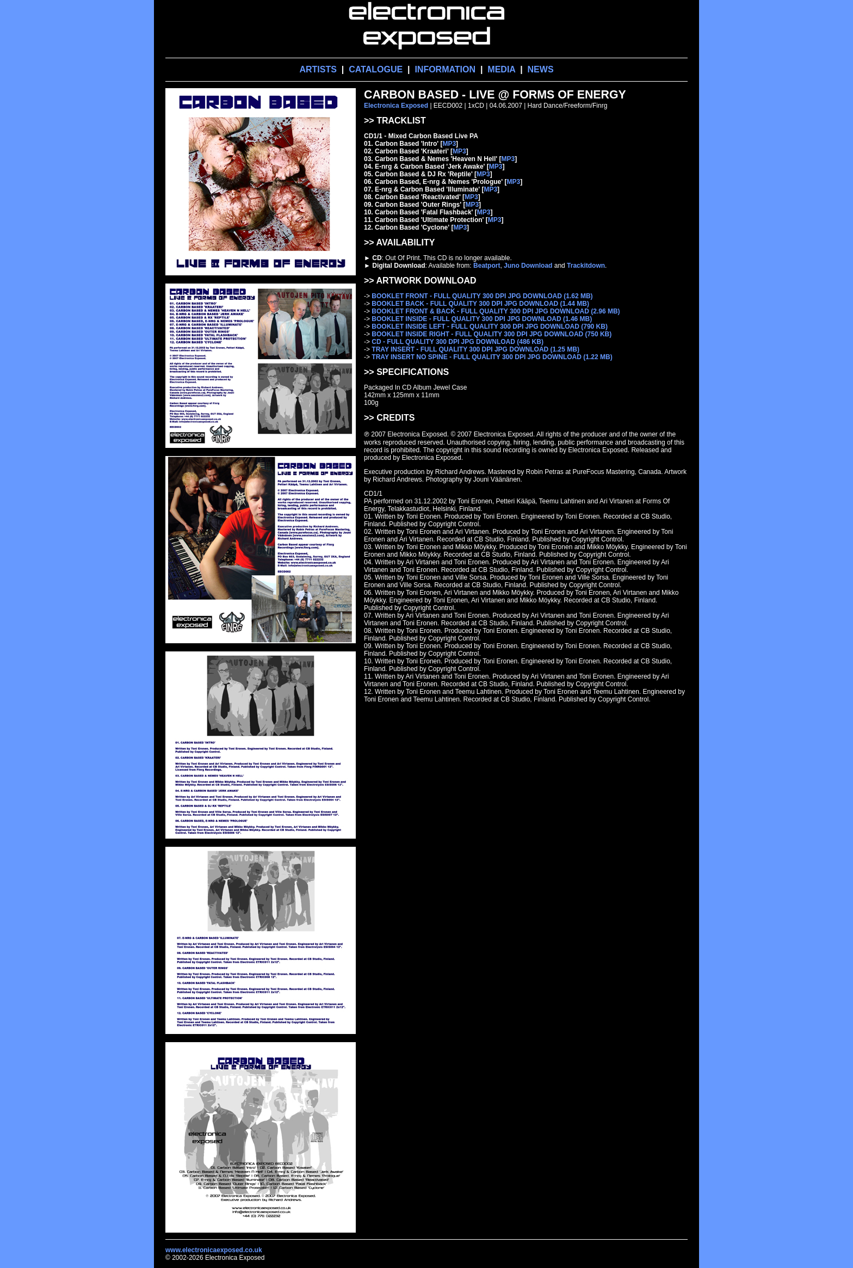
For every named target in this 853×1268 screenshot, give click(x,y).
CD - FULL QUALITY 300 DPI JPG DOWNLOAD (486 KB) (457, 342)
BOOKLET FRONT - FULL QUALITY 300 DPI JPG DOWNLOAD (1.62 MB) (482, 296)
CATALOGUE (376, 69)
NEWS (541, 69)
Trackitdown (586, 265)
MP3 (449, 143)
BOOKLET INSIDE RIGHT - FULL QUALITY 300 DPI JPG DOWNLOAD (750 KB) (491, 334)
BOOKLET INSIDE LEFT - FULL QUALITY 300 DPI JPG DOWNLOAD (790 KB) (490, 326)
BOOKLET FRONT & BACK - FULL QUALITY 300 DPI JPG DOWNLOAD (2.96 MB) (496, 311)
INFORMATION (445, 69)
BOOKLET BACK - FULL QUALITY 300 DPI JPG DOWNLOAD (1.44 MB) (480, 303)
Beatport (486, 265)
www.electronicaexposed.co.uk (213, 1250)
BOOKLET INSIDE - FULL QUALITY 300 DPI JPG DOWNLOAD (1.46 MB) (482, 319)
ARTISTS (317, 69)
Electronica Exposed (396, 105)
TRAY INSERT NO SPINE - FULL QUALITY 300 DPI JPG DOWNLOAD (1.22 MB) (492, 357)
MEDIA (501, 69)
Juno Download (528, 265)
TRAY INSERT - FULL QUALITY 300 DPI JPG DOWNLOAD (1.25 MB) (475, 349)
